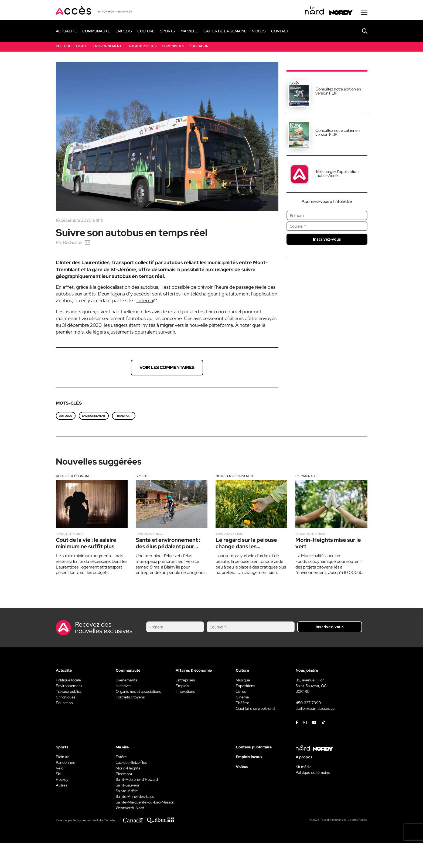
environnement (93, 416)
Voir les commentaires (167, 368)
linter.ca (145, 301)
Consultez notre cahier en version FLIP (337, 133)
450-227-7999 (308, 703)
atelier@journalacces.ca (315, 709)
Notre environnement (235, 477)
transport (123, 416)
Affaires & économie (73, 477)
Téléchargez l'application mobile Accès (337, 174)
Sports (142, 477)
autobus (65, 416)
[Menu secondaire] (364, 13)
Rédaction (72, 243)
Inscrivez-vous (327, 239)
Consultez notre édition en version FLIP (338, 91)
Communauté (307, 477)
